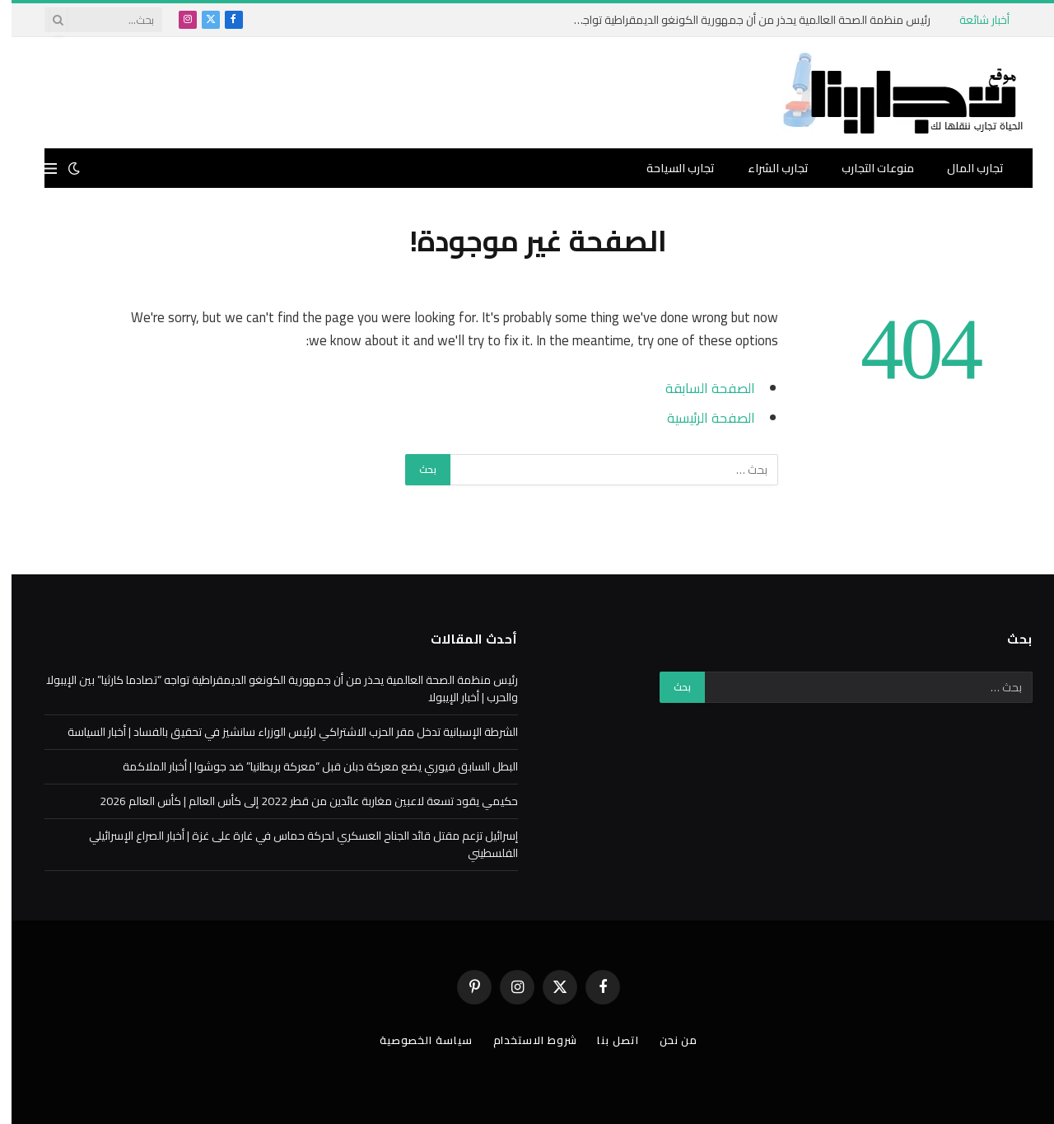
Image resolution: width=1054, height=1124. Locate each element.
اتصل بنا (606, 1040)
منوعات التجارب (866, 168)
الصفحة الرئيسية (699, 417)
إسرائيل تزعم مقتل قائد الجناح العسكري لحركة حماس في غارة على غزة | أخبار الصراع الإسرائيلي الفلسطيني (291, 844)
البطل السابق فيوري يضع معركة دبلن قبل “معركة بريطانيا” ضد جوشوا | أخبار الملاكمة (308, 766)
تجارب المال (963, 168)
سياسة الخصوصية (414, 1040)
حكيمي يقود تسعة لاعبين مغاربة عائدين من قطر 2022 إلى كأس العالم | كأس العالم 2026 (297, 801)
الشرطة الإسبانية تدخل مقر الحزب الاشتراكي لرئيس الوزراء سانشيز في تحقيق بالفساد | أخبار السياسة (281, 731)
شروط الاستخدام (524, 1040)
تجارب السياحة (669, 168)
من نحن (667, 1040)
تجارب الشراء (766, 168)
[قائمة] (39, 168)
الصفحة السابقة (699, 387)
